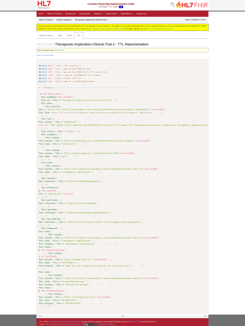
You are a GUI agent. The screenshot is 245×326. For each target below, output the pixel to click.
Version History (75, 324)
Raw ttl (39, 55)
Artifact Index (84, 14)
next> (203, 19)
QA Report (64, 324)
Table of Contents (54, 14)
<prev (187, 19)
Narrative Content (45, 35)
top (123, 316)
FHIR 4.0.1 (132, 321)
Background (70, 14)
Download (47, 55)
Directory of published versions (159, 29)
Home (40, 14)
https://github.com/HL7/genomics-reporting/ (104, 29)
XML (60, 35)
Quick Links (111, 14)
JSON (69, 35)
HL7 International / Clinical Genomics (63, 321)
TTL (79, 35)
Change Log (141, 14)
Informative (59, 50)
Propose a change (106, 324)
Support (98, 14)
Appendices (126, 14)
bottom (195, 19)
